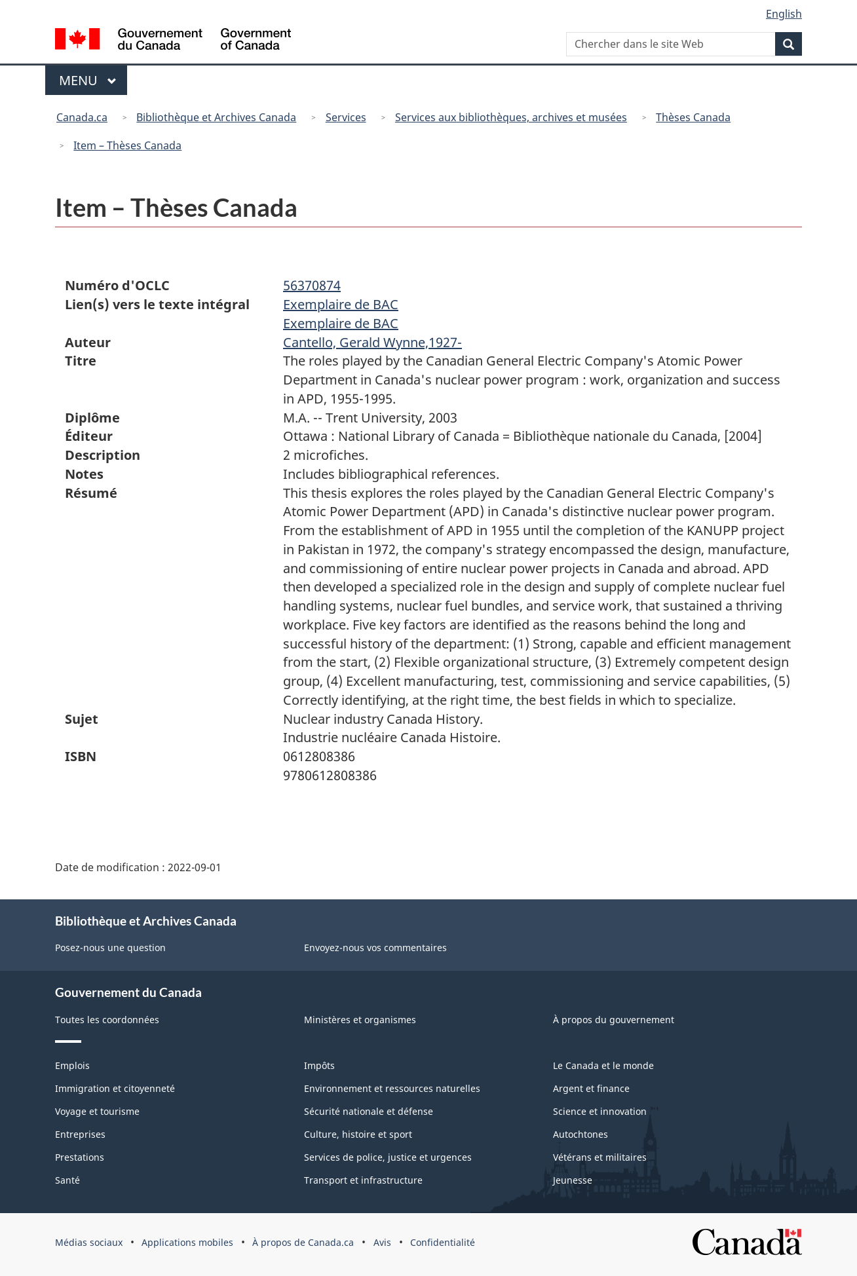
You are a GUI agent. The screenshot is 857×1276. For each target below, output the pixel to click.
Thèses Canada (693, 117)
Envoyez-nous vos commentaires (375, 947)
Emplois (72, 1065)
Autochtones (580, 1134)
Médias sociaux (89, 1242)
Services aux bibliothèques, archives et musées (511, 117)
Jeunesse (572, 1180)
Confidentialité (442, 1242)
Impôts (319, 1065)
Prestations (79, 1157)
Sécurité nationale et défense (368, 1111)
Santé (67, 1180)
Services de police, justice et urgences (388, 1157)
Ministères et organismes (360, 1019)
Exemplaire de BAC (340, 304)
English (784, 14)
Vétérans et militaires (600, 1157)
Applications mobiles (187, 1242)
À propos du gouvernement (613, 1019)
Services (346, 117)
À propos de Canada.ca (303, 1242)
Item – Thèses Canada (127, 145)
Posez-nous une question (110, 947)
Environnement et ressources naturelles (392, 1088)
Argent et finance (591, 1088)
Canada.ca (81, 117)
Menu (93, 80)
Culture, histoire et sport (358, 1134)
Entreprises (80, 1134)
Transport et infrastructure (363, 1180)
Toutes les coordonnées (107, 1019)
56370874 (312, 285)
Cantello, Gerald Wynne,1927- (372, 342)
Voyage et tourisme (97, 1111)
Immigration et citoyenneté (115, 1088)
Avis (382, 1242)
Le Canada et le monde (603, 1065)
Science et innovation (600, 1111)
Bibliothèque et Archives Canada (216, 117)
